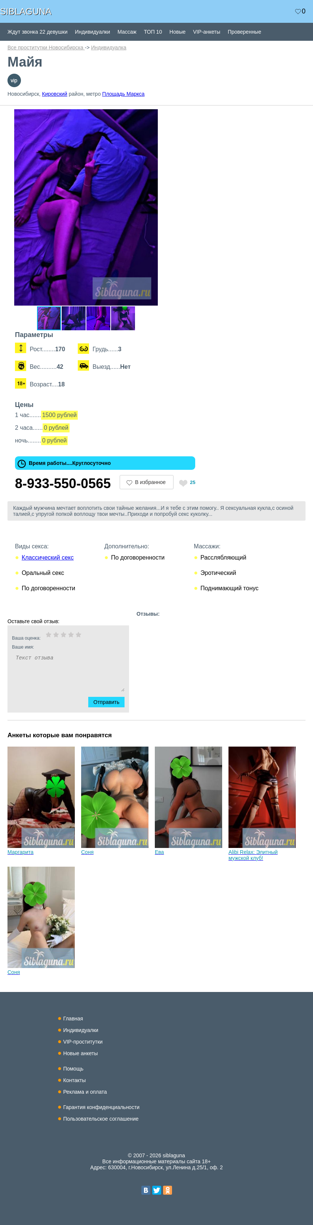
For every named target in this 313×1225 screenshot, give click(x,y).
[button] (158, 116)
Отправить (111, 702)
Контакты (74, 1080)
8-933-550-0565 (63, 483)
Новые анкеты (80, 1053)
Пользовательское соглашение (101, 1119)
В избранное (150, 482)
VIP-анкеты (206, 32)
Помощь (73, 1069)
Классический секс (48, 557)
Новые (177, 32)
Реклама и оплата (85, 1092)
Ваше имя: (58, 647)
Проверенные (244, 32)
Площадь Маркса (123, 94)
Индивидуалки (92, 32)
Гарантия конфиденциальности (101, 1107)
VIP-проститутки (83, 1042)
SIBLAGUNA (25, 11)
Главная (73, 1019)
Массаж (126, 32)
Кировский (54, 94)
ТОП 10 (153, 32)
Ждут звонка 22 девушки (37, 32)
